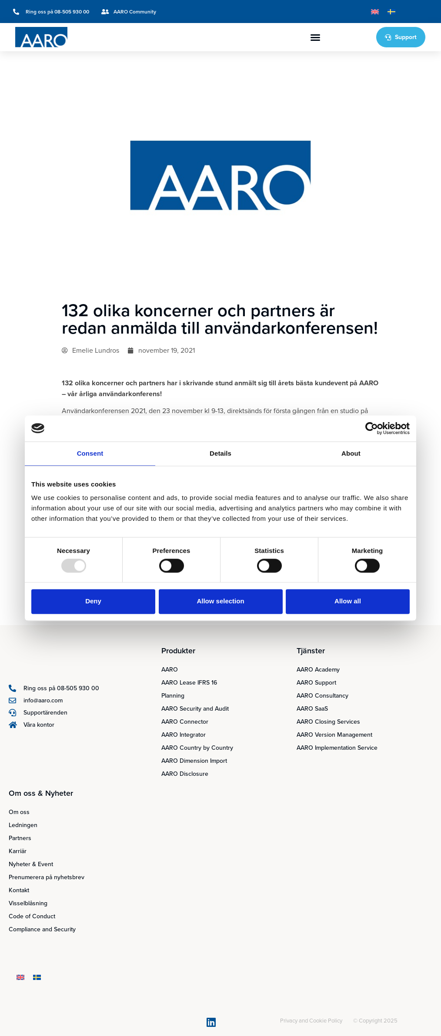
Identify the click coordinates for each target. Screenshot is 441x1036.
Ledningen (23, 825)
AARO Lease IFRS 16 (189, 682)
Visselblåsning (28, 903)
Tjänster (311, 650)
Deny (93, 601)
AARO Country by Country (197, 747)
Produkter (178, 650)
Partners (20, 838)
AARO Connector (184, 721)
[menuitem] (375, 11)
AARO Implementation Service (337, 747)
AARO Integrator (183, 734)
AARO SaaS (312, 708)
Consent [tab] (90, 453)
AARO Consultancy (322, 695)
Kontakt (19, 890)
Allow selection (220, 601)
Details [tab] (220, 453)
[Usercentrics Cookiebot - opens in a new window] (372, 428)
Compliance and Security (42, 929)
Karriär (18, 851)
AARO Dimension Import (194, 760)
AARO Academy (318, 669)
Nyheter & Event (31, 864)
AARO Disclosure (184, 773)
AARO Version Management (334, 734)
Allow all (347, 601)
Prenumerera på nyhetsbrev (46, 877)
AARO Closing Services (328, 721)
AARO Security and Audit (195, 708)
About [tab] (351, 453)
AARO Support (316, 682)
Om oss (19, 812)
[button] (315, 37)
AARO (169, 669)
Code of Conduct (32, 916)
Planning (172, 695)
